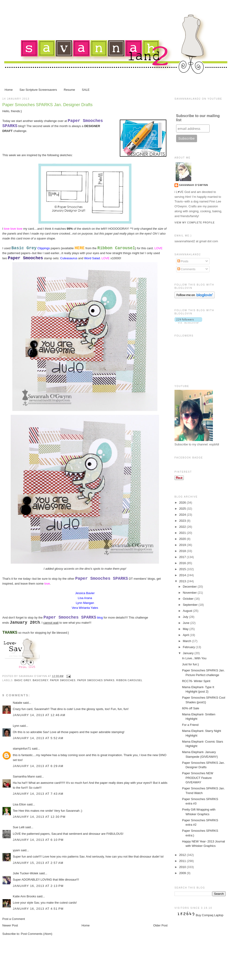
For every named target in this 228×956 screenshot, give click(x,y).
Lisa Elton (19, 804)
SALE (86, 89)
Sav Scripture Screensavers (38, 89)
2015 (183, 569)
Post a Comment (13, 919)
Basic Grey (22, 680)
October (188, 598)
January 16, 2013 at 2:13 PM (38, 886)
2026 (183, 502)
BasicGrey (40, 680)
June (186, 623)
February (189, 647)
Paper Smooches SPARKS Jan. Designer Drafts (47, 104)
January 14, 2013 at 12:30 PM (39, 816)
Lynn (16, 725)
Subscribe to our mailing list (198, 118)
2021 (183, 533)
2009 (183, 873)
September (190, 604)
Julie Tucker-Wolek (25, 873)
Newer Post (10, 925)
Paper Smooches (63, 680)
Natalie (17, 702)
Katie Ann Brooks (24, 896)
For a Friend (190, 725)
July (186, 617)
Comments (186, 269)
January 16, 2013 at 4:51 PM (38, 908)
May (186, 629)
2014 (183, 575)
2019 (183, 545)
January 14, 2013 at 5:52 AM (38, 738)
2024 (183, 514)
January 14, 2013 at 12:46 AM (39, 715)
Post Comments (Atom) (36, 934)
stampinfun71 (22, 748)
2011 (183, 861)
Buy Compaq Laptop (210, 915)
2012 (183, 855)
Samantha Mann (24, 776)
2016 (183, 563)
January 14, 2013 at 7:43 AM (38, 793)
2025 (183, 508)
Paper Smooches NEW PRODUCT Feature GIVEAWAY (197, 777)
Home (9, 89)
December (190, 586)
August (188, 611)
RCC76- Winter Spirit (196, 681)
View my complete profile (194, 222)
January (188, 653)
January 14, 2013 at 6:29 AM (38, 766)
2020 (183, 539)
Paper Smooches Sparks (95, 680)
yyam (16, 850)
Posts (182, 261)
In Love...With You (194, 658)
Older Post (160, 925)
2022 (183, 526)
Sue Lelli (19, 827)
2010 (183, 867)
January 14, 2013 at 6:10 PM (38, 840)
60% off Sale (190, 708)
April (186, 635)
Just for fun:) (190, 664)
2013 (183, 581)
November (190, 592)
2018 (183, 551)
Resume (69, 89)
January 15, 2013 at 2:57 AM (38, 863)
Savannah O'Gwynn (193, 185)
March (187, 641)
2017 (183, 557)
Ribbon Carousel (129, 680)
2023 (183, 520)
